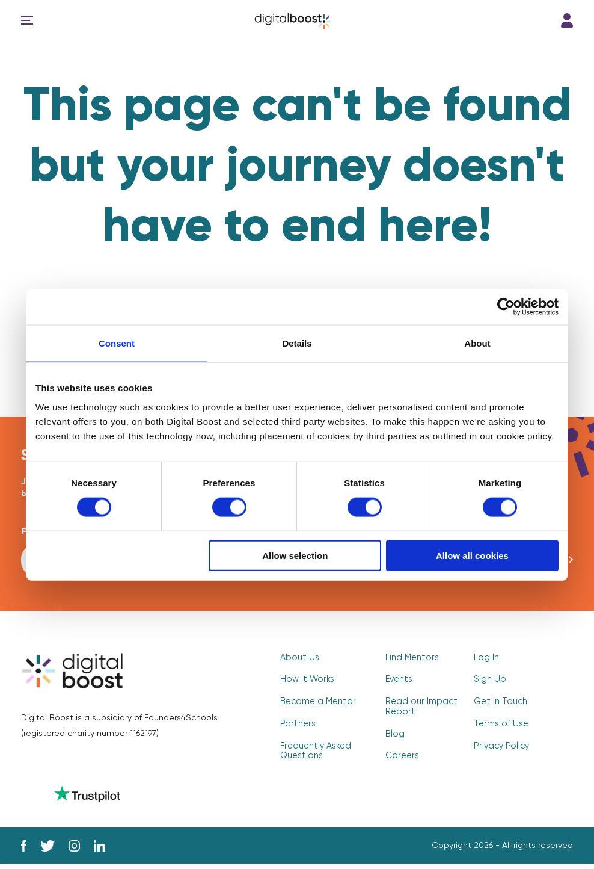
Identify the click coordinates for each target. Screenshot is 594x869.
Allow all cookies (472, 555)
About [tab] (477, 343)
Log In (567, 20)
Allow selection (295, 555)
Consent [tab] (117, 343)
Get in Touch (499, 704)
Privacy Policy (500, 747)
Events (398, 682)
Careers (401, 757)
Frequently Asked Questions (314, 752)
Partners (296, 726)
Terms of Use (499, 726)
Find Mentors (410, 661)
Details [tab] (296, 343)
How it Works (305, 682)
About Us (298, 661)
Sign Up (489, 682)
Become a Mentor (316, 704)
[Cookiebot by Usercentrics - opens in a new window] (506, 307)
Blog (394, 735)
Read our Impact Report (419, 709)
